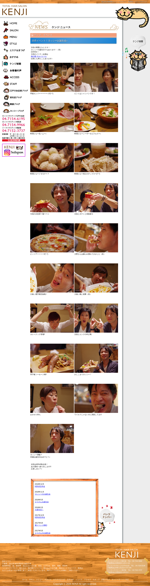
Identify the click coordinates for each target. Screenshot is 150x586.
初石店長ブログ (15, 97)
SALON (15, 30)
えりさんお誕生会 (42, 502)
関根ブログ (15, 104)
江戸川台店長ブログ (15, 90)
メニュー (39, 580)
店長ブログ (105, 580)
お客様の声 (15, 70)
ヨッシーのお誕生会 (42, 494)
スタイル (48, 580)
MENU (15, 36)
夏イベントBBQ (41, 525)
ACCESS (15, 77)
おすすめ (15, 57)
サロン (31, 580)
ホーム (24, 580)
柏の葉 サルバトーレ (39, 56)
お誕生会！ (39, 510)
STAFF (15, 84)
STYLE (15, 43)
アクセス (87, 580)
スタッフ (96, 580)
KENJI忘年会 (40, 486)
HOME (15, 23)
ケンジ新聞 (15, 63)
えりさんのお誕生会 (42, 533)
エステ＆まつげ (15, 50)
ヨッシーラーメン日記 (15, 111)
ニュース (79, 580)
